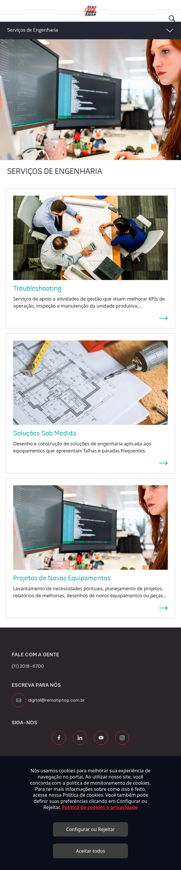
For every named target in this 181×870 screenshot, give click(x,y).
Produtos (39, 4)
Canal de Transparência (133, 7)
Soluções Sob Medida (44, 433)
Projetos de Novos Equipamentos (61, 578)
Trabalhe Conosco (73, 7)
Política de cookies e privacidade (100, 807)
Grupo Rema (11, 7)
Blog (99, 4)
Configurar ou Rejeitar (90, 829)
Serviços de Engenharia (32, 30)
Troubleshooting (37, 288)
